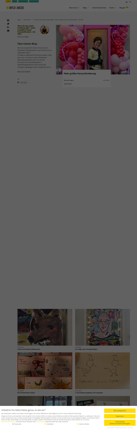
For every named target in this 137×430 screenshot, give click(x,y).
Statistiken (49, 423)
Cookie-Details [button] (110, 427)
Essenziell (16, 423)
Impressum (130, 427)
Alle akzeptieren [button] (120, 410)
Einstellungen (40, 421)
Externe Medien (83, 423)
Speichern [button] (120, 416)
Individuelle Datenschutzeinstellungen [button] (120, 422)
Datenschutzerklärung (8, 421)
